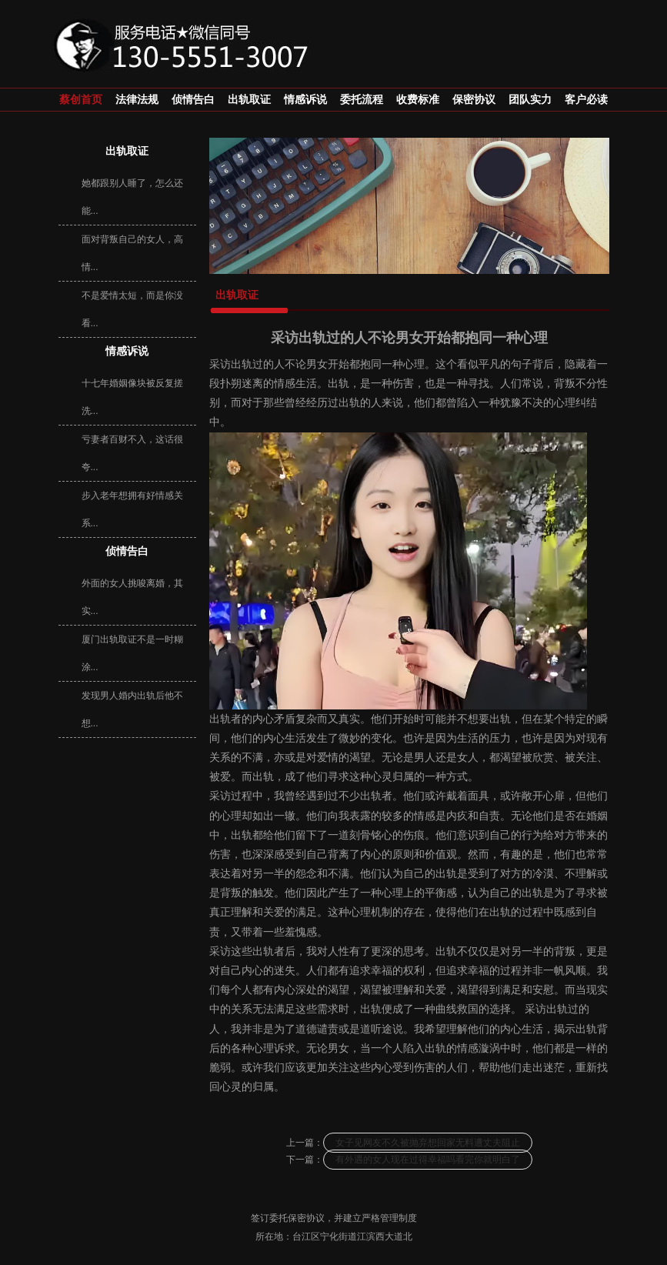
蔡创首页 (80, 99)
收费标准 (417, 99)
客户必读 (586, 99)
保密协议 (473, 99)
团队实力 (530, 99)
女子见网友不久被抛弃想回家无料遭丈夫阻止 (427, 1142)
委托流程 (361, 99)
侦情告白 (193, 99)
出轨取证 (249, 99)
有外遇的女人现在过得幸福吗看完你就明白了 (427, 1159)
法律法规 (136, 99)
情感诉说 (305, 99)
